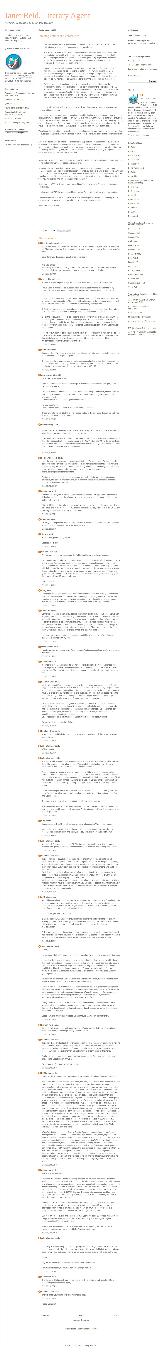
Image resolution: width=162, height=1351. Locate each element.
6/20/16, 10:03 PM (49, 1068)
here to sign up (15, 35)
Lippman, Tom (134, 262)
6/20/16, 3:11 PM (49, 726)
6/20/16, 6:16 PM (49, 850)
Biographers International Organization (138, 307)
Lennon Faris (47, 552)
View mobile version (81, 1320)
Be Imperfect (133, 164)
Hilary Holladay (134, 254)
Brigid (44, 821)
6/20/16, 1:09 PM (49, 529)
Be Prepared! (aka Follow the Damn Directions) (140, 181)
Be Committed (134, 155)
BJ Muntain (46, 491)
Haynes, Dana (134, 250)
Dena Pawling (47, 424)
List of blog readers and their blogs (142, 69)
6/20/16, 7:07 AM (49, 274)
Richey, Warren (134, 270)
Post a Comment (49, 1304)
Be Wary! (132, 212)
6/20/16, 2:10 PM (49, 641)
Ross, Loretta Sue (135, 275)
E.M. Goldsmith (48, 279)
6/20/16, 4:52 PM (49, 815)
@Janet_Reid (140, 35)
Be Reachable (134, 191)
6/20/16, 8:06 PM (49, 1019)
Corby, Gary (133, 241)
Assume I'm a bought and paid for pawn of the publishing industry (142, 333)
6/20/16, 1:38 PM (49, 546)
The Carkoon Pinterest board (140, 65)
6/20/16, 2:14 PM (49, 656)
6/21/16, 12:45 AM (49, 1271)
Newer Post (45, 1315)
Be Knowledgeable (136, 168)
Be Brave (132, 151)
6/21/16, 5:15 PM (49, 1298)
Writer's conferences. (51, 749)
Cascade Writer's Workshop (65, 1179)
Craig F (44, 590)
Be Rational (133, 187)
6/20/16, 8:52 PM (49, 1034)
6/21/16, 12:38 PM (49, 1286)
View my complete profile (138, 135)
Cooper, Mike (133, 237)
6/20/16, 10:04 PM (49, 1233)
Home (81, 1315)
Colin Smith (46, 350)
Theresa (44, 534)
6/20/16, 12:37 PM (49, 514)
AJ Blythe (45, 897)
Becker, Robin (134, 229)
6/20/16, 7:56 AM (49, 370)
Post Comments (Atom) (87, 1329)
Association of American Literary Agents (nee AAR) (141, 301)
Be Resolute (133, 199)
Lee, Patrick (133, 258)
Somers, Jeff (133, 279)
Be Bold (131, 147)
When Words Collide (50, 1132)
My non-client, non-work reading (18, 145)
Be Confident (133, 160)
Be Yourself (133, 216)
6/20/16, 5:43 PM (49, 835)
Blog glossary (134, 61)
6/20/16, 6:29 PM (49, 892)
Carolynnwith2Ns (49, 375)
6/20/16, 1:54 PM (49, 605)
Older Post (117, 1315)
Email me (152, 43)
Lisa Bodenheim (48, 243)
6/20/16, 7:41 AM (49, 344)
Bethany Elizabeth (49, 458)
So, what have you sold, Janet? (18, 123)
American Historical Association (141, 321)
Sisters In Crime (135, 313)
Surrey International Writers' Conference (62, 1082)
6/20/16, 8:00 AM (49, 419)
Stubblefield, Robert (136, 283)
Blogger (93, 1346)
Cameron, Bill (134, 233)
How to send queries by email (17, 108)
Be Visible (132, 208)
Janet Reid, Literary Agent (47, 15)
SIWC (102, 806)
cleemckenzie (47, 647)
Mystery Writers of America (139, 317)
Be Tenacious (134, 203)
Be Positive (133, 176)
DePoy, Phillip (134, 245)
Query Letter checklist (14, 99)
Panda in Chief (47, 682)
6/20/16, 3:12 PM (49, 740)
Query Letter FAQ (12, 104)
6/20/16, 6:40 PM (49, 941)
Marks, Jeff (132, 266)
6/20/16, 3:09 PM (49, 676)
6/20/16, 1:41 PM (49, 585)
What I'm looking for (13, 118)
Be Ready (132, 195)
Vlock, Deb (132, 287)
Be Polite (132, 172)
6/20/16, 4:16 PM (49, 753)
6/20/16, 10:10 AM (49, 486)
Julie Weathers (48, 746)
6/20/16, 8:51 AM (49, 453)
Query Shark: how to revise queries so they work (16, 113)
